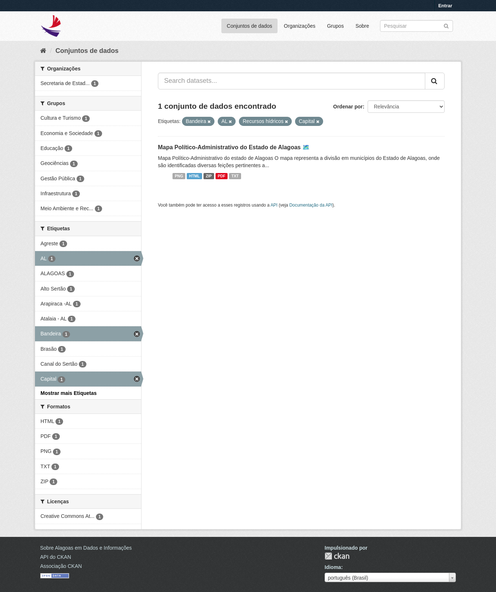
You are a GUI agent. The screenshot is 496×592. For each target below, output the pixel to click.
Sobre (362, 26)
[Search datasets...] (291, 81)
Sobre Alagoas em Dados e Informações (86, 548)
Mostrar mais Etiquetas (68, 393)
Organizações (299, 26)
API (274, 205)
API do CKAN (55, 557)
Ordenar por (348, 106)
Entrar (445, 5)
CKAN (337, 556)
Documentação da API (310, 205)
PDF (221, 176)
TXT (235, 176)
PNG (179, 176)
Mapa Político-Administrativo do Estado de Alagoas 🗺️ (234, 147)
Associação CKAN (61, 566)
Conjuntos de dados (249, 26)
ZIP (209, 176)
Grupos (335, 26)
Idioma (333, 567)
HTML (194, 176)
